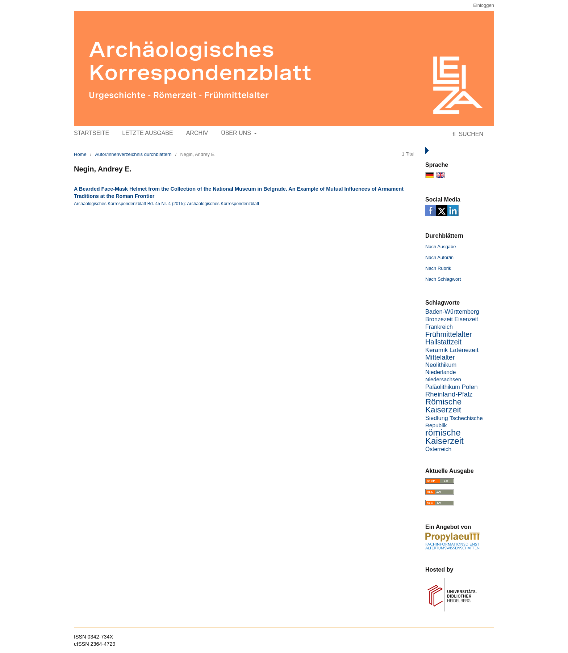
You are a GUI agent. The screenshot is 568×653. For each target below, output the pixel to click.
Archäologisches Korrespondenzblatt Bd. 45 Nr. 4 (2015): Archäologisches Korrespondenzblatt (166, 203)
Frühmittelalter (448, 334)
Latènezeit (464, 349)
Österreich (438, 449)
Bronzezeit (439, 319)
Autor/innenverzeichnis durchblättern (133, 154)
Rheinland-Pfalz (448, 394)
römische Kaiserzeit (444, 437)
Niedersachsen (443, 379)
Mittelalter (440, 357)
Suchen (470, 134)
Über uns (236, 133)
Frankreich (439, 326)
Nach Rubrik (438, 268)
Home (80, 154)
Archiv (197, 133)
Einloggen (483, 5)
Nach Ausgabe (440, 246)
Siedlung (436, 418)
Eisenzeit (466, 319)
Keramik (436, 350)
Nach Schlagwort (443, 279)
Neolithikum (440, 364)
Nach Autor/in (439, 257)
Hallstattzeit (443, 342)
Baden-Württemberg (452, 311)
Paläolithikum (442, 386)
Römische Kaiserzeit (443, 405)
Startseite (91, 133)
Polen (469, 386)
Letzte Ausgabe (147, 133)
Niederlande (440, 372)
